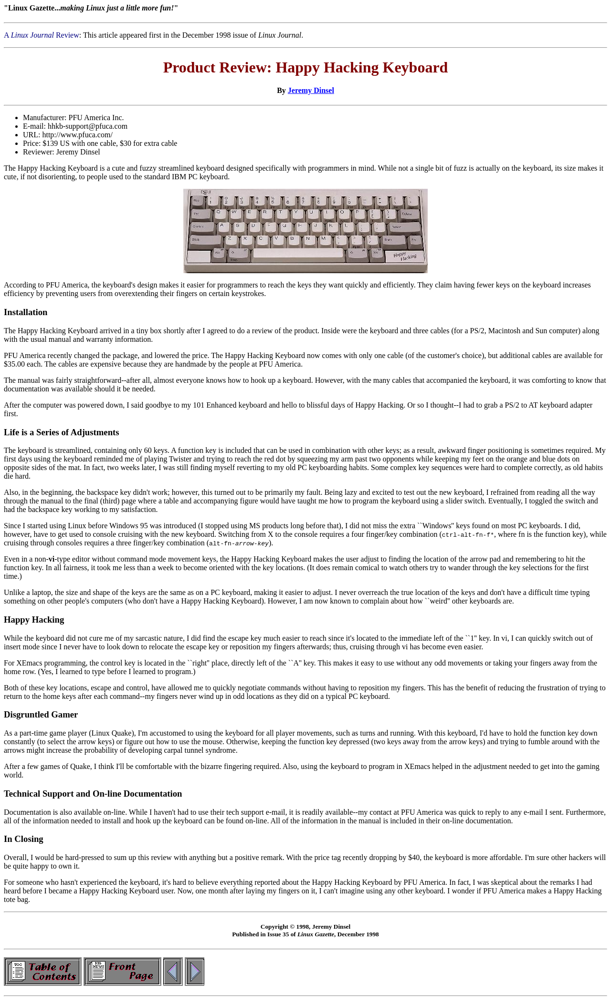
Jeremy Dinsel (311, 90)
